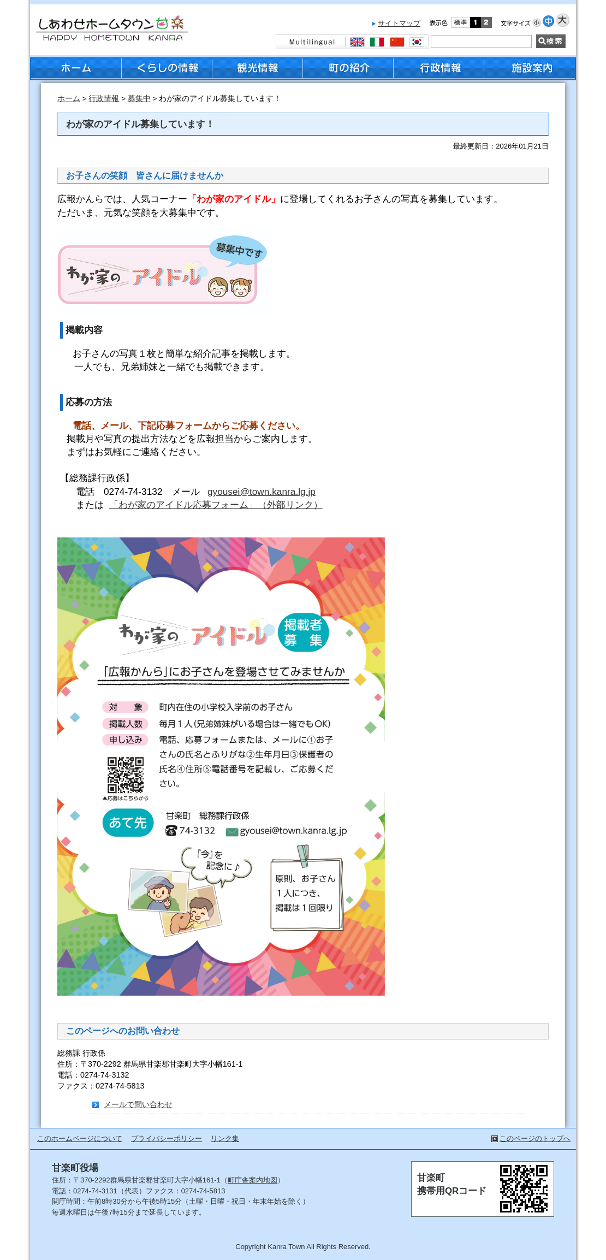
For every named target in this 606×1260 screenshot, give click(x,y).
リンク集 (225, 1138)
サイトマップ (399, 23)
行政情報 (103, 98)
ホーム (68, 98)
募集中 (139, 98)
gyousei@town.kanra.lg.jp (261, 491)
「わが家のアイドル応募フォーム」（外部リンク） (216, 504)
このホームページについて (79, 1138)
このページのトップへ (535, 1138)
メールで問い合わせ (138, 1104)
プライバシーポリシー (166, 1138)
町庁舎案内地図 (252, 1180)
